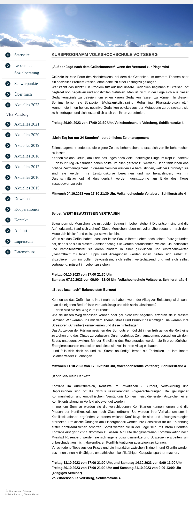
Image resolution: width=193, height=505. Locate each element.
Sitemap (27, 491)
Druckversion (13, 491)
